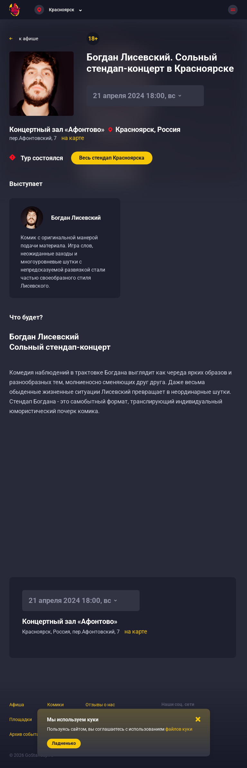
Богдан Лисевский (76, 217)
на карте (72, 137)
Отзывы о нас (100, 704)
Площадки (20, 719)
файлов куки (178, 729)
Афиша (16, 704)
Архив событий (25, 734)
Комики (55, 704)
